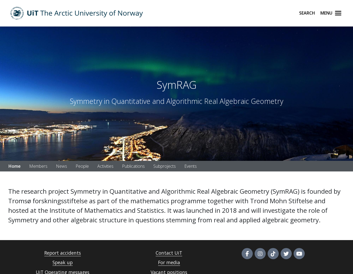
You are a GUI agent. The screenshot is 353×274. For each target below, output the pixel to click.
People (82, 166)
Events (190, 166)
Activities (105, 166)
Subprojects (164, 166)
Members (38, 166)
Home (14, 166)
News (61, 166)
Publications (133, 166)
